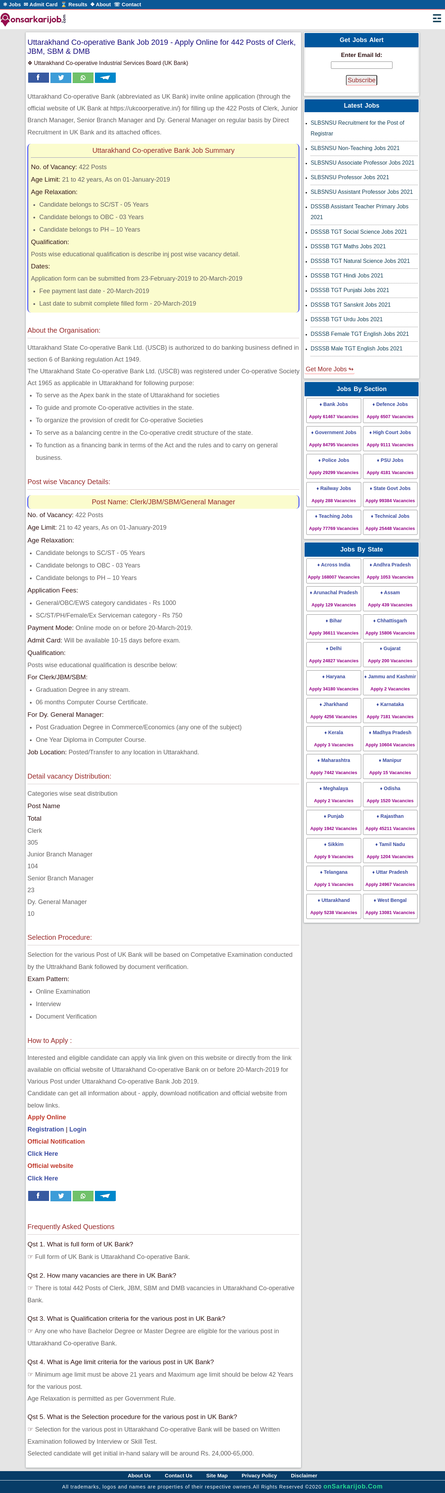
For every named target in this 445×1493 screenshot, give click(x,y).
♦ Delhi (333, 654)
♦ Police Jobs (333, 466)
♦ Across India (334, 571)
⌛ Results (73, 4)
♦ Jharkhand (333, 710)
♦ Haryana (333, 682)
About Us (139, 1475)
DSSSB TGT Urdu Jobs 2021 (346, 319)
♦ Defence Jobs (390, 410)
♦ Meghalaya (333, 794)
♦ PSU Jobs (390, 466)
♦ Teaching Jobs (333, 522)
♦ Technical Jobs (390, 522)
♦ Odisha (390, 794)
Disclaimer (304, 1475)
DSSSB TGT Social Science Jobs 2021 (358, 232)
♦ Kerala (333, 738)
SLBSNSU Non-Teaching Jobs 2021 (354, 148)
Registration (45, 1129)
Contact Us (178, 1475)
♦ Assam (390, 598)
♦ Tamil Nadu (390, 850)
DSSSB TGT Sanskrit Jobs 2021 (350, 305)
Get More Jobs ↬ (330, 369)
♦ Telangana (333, 878)
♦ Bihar (333, 627)
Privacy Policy (259, 1475)
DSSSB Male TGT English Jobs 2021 (356, 348)
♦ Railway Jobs (334, 494)
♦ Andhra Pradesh (390, 571)
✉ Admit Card (40, 4)
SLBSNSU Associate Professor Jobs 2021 (362, 163)
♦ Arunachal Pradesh (334, 598)
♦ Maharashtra (333, 766)
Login (78, 1129)
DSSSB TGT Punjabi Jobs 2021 (349, 290)
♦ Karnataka (390, 710)
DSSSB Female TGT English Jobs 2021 (359, 334)
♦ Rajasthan (390, 822)
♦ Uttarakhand (333, 906)
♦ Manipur (390, 766)
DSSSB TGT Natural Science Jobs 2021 (360, 261)
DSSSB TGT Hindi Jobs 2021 (346, 276)
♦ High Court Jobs (390, 438)
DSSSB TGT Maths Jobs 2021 (348, 246)
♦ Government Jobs (333, 438)
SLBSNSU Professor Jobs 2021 (349, 177)
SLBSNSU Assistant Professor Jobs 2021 (361, 192)
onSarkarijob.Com (353, 1486)
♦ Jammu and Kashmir (390, 682)
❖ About (100, 4)
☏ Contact (127, 4)
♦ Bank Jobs (333, 410)
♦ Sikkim (333, 850)
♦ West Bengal (390, 906)
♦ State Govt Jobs (390, 494)
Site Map (217, 1475)
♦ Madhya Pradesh (390, 738)
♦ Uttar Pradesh (390, 878)
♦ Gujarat (390, 654)
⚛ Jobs (12, 4)
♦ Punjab (333, 822)
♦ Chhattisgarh (390, 627)
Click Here (42, 1153)
